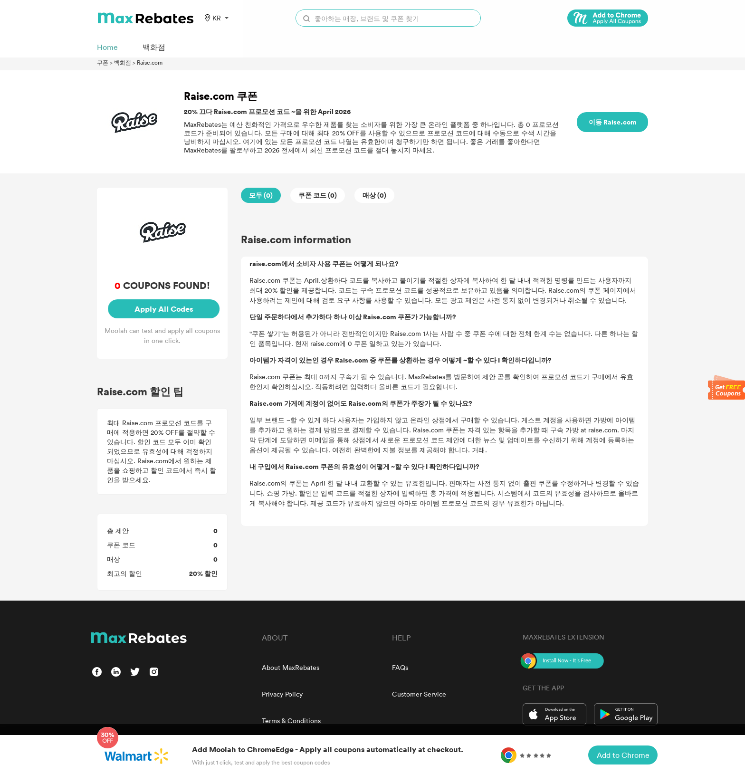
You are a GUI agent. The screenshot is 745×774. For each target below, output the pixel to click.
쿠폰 (102, 62)
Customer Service (419, 693)
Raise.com (149, 62)
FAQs (400, 667)
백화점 (122, 62)
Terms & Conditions (291, 720)
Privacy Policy (282, 693)
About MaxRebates (290, 667)
